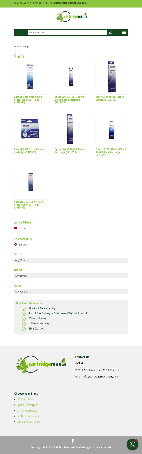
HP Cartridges (25, 399)
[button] (132, 444)
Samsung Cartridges (29, 421)
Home (17, 46)
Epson (22, 228)
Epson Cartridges (27, 405)
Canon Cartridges (27, 410)
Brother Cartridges (28, 416)
